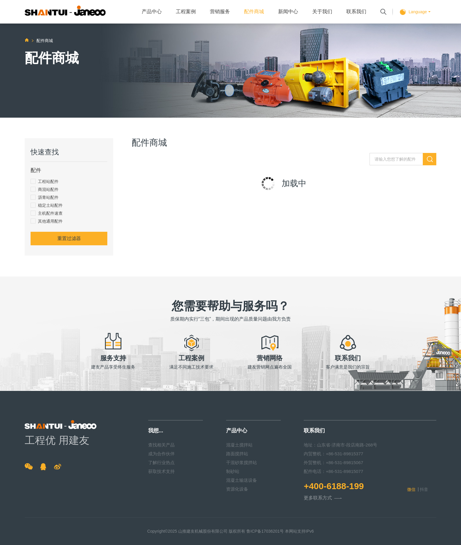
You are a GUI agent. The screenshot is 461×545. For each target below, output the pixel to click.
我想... (155, 431)
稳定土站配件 (47, 205)
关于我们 (322, 11)
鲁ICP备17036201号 (265, 531)
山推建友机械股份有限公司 (203, 531)
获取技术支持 (161, 471)
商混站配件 (45, 189)
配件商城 (254, 11)
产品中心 (152, 11)
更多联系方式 (323, 498)
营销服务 (220, 11)
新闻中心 (288, 11)
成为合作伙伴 (161, 453)
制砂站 (232, 471)
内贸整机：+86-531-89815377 (333, 453)
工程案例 (186, 11)
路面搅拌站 (237, 453)
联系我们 (356, 11)
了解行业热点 (161, 462)
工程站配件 (45, 181)
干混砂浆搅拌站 (241, 462)
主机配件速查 (47, 213)
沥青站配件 (45, 197)
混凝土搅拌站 (239, 444)
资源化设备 (237, 488)
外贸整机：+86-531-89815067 (333, 462)
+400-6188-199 (334, 486)
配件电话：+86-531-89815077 (333, 471)
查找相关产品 (161, 444)
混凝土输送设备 (241, 480)
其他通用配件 (47, 221)
